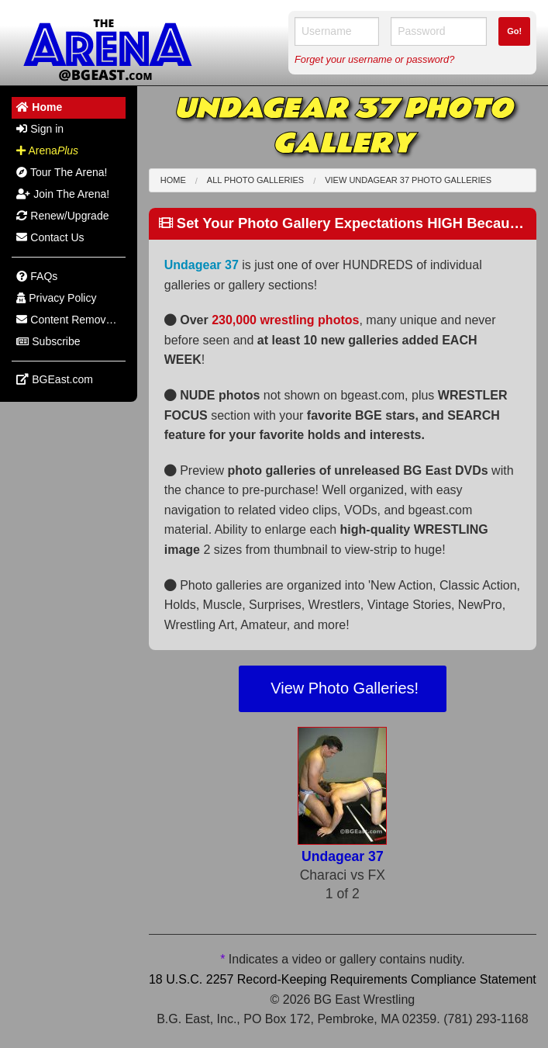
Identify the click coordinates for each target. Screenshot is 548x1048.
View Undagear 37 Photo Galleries (408, 180)
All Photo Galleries (255, 180)
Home (173, 180)
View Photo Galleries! (343, 688)
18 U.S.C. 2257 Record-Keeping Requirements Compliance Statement (342, 979)
